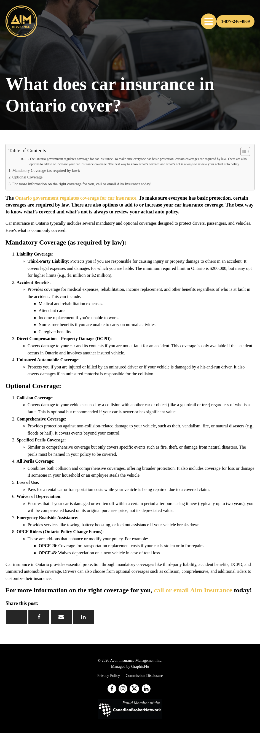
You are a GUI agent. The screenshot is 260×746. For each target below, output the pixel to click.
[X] (16, 617)
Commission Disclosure (144, 676)
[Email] (61, 617)
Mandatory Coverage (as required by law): (46, 170)
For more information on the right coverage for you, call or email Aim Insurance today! (82, 184)
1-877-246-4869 (235, 21)
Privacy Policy (108, 676)
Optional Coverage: (28, 177)
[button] (208, 21)
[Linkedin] (83, 617)
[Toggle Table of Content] (242, 151)
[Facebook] (38, 617)
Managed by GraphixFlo (130, 666)
